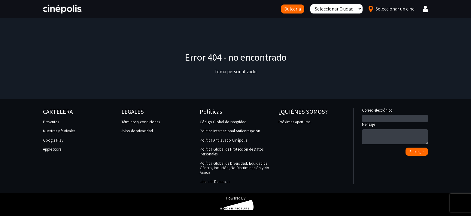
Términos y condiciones (140, 121)
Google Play (53, 140)
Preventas (51, 121)
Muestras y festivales (59, 131)
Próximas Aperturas (294, 121)
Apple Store (52, 149)
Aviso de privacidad (137, 131)
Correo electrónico (395, 114)
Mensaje (395, 133)
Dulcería (292, 9)
